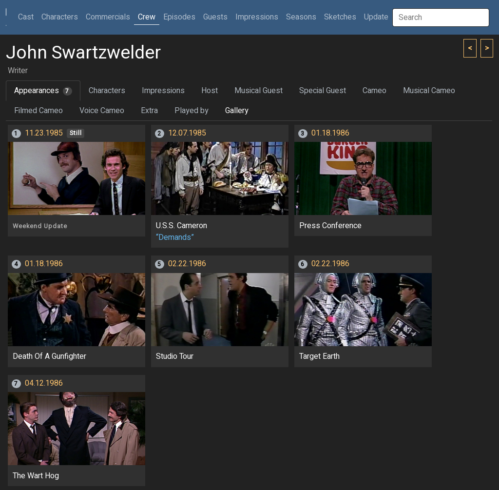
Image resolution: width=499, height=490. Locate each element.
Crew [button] (146, 17)
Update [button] (376, 17)
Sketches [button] (340, 17)
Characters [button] (59, 17)
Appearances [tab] (43, 91)
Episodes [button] (179, 17)
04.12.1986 (44, 383)
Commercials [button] (108, 17)
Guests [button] (215, 17)
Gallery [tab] (237, 111)
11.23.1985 (44, 133)
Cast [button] (28, 17)
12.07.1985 (187, 133)
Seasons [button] (301, 17)
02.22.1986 (187, 264)
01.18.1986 (330, 133)
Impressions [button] (256, 17)
